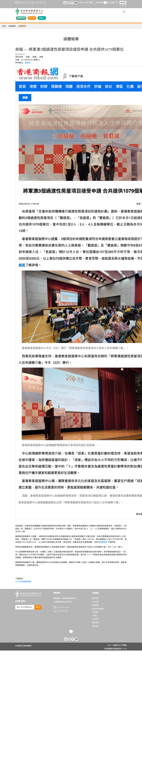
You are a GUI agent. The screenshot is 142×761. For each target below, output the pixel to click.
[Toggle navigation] (124, 11)
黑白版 (122, 2)
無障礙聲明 (27, 646)
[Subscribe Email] (24, 607)
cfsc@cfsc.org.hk (23, 2)
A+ (116, 2)
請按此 (28, 63)
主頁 (4, 26)
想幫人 (42, 18)
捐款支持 (21, 18)
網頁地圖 (95, 626)
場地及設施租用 (98, 609)
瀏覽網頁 (103, 542)
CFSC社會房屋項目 (23, 582)
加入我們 (95, 602)
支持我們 (95, 619)
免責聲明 (18, 646)
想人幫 (32, 18)
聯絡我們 (95, 623)
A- (94, 2)
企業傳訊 (12, 26)
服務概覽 (95, 605)
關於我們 (95, 598)
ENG (121, 5)
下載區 (94, 616)
